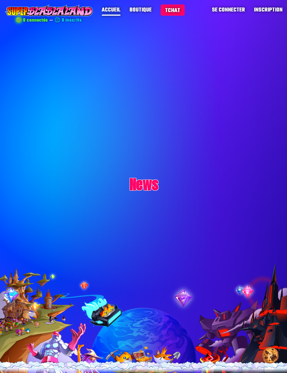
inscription (268, 10)
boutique (140, 10)
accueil (111, 10)
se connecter (228, 10)
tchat (172, 10)
